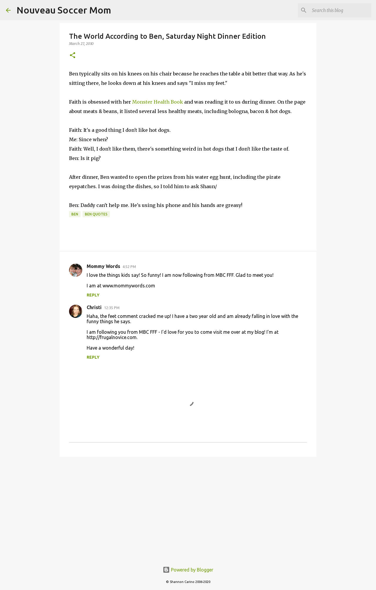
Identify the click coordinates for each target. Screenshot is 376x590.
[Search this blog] (340, 10)
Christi (94, 307)
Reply (93, 295)
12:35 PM (112, 308)
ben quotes (96, 214)
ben (74, 214)
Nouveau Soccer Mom (63, 10)
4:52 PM (129, 266)
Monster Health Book (157, 102)
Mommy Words (103, 266)
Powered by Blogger (188, 569)
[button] (72, 56)
